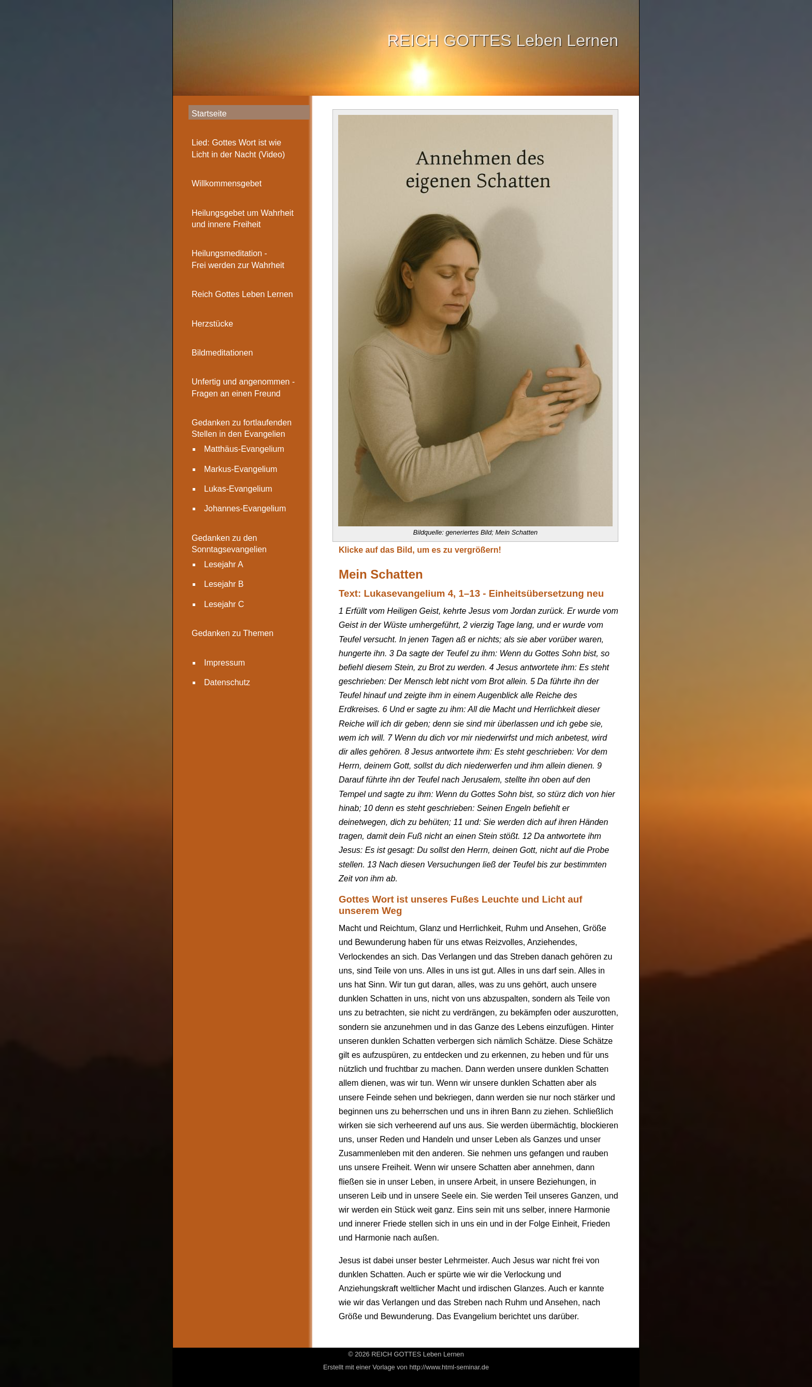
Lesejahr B (224, 584)
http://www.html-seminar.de (449, 1367)
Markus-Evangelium (240, 469)
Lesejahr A (223, 564)
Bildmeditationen (222, 352)
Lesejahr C (224, 604)
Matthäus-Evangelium (244, 449)
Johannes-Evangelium (245, 508)
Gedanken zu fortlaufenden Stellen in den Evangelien (242, 428)
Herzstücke (212, 323)
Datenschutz (227, 682)
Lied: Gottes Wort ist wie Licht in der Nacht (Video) (238, 148)
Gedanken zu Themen (232, 633)
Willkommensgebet (227, 183)
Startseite (209, 113)
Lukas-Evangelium (238, 488)
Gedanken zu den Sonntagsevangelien (229, 544)
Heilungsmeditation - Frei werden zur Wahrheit (238, 259)
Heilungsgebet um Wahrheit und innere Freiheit (243, 219)
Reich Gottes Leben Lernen (242, 294)
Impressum (224, 662)
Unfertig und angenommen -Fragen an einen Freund (243, 387)
